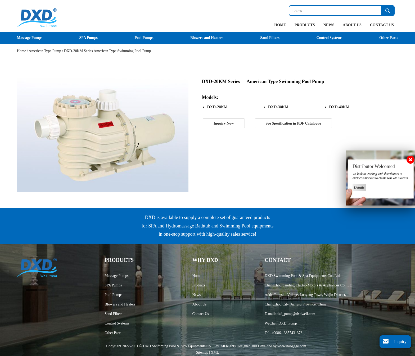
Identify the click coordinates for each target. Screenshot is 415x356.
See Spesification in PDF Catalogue (293, 123)
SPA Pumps (88, 38)
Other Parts (388, 38)
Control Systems (329, 38)
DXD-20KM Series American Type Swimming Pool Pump (107, 51)
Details (359, 187)
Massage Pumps (29, 38)
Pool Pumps (143, 38)
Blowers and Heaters (206, 38)
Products (305, 25)
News (328, 25)
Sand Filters (269, 38)
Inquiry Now (224, 123)
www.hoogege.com (292, 346)
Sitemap (202, 352)
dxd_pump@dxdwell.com (296, 314)
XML (215, 352)
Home (280, 25)
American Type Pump (45, 51)
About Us (352, 25)
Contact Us (382, 25)
